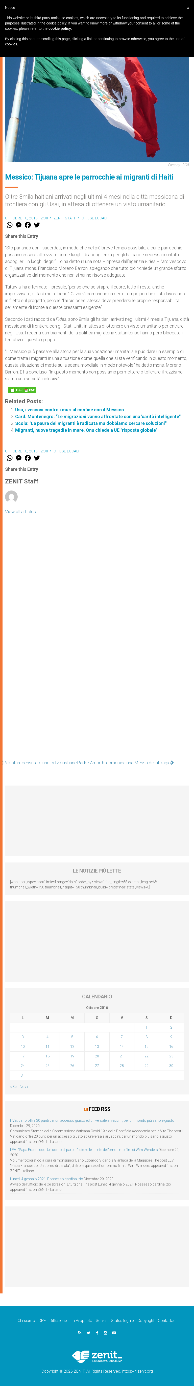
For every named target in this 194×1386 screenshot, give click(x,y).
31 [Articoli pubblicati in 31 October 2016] (23, 1075)
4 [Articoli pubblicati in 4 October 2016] (47, 1037)
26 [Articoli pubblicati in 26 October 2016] (72, 1066)
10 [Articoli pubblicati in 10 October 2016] (23, 1047)
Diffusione (58, 1320)
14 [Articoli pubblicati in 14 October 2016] (122, 1047)
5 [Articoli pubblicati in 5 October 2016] (72, 1037)
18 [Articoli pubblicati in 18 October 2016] (47, 1056)
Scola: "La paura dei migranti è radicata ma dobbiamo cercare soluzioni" (90, 423)
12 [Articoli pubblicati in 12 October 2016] (72, 1047)
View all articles (20, 511)
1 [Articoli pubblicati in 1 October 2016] (147, 1027)
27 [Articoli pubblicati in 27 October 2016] (97, 1066)
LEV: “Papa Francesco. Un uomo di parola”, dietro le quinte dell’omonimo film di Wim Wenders (84, 1150)
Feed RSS (99, 1109)
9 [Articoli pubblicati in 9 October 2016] (171, 1037)
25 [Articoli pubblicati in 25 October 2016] (47, 1066)
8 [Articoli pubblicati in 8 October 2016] (147, 1037)
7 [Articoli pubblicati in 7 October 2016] (122, 1037)
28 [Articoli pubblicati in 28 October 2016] (122, 1066)
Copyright (145, 1320)
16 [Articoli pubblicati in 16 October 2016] (171, 1047)
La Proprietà (81, 1320)
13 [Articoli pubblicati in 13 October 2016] (97, 1047)
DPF (42, 1320)
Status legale (122, 1320)
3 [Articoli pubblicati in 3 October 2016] (23, 1037)
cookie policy (59, 28)
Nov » (24, 1087)
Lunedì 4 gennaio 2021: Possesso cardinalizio (46, 1179)
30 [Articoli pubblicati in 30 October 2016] (171, 1066)
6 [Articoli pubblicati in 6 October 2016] (97, 1037)
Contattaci (167, 1320)
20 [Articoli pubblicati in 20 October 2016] (97, 1056)
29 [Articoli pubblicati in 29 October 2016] (146, 1066)
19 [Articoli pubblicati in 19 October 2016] (72, 1056)
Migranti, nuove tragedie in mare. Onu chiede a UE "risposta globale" (86, 430)
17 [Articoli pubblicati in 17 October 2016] (23, 1056)
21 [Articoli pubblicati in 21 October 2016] (122, 1056)
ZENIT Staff (65, 218)
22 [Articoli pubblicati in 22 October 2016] (146, 1056)
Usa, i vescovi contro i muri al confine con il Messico (69, 409)
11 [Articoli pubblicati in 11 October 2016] (47, 1047)
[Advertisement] (97, 721)
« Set (13, 1087)
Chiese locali (94, 218)
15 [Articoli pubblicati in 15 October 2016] (146, 1047)
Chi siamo (26, 1320)
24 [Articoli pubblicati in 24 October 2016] (23, 1066)
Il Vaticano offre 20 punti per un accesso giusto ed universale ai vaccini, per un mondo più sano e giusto (92, 1120)
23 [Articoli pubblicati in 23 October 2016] (171, 1056)
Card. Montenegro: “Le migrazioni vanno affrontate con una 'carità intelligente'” (98, 416)
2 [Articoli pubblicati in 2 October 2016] (171, 1027)
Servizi (101, 1320)
